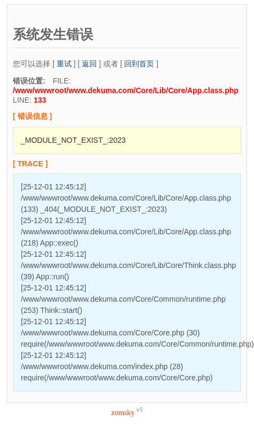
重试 (64, 63)
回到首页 (139, 63)
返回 (89, 63)
